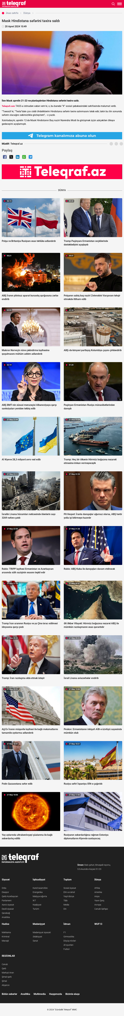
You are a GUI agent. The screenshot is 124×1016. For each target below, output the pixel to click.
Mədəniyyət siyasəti (42, 932)
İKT (34, 900)
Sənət (35, 941)
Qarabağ (6, 913)
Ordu (4, 888)
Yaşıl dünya (68, 896)
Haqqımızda (55, 994)
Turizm (36, 909)
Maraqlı (5, 941)
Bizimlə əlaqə (72, 994)
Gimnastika (68, 936)
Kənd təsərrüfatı (40, 888)
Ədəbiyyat (37, 936)
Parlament (7, 900)
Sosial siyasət (69, 888)
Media (66, 904)
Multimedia (40, 994)
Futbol (66, 949)
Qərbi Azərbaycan (10, 896)
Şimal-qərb (7, 977)
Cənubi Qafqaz (101, 909)
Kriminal (5, 936)
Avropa (97, 904)
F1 (64, 932)
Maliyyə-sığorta (40, 896)
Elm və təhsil (69, 892)
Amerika (98, 892)
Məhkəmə (6, 932)
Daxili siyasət (8, 909)
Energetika (38, 892)
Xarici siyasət (8, 904)
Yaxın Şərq (99, 900)
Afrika (97, 888)
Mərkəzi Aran (8, 972)
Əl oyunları (68, 945)
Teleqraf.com (8, 106)
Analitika (6, 917)
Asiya (96, 896)
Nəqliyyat (37, 904)
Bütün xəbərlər (9, 994)
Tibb (65, 900)
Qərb (4, 968)
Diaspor (5, 892)
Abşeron (6, 985)
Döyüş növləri (69, 941)
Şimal (4, 981)
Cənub (5, 964)
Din (64, 909)
